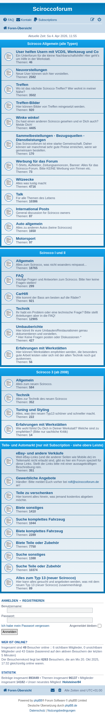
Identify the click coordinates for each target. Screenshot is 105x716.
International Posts (32, 209)
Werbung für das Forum (37, 161)
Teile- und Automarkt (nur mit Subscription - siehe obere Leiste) (52, 445)
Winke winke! (27, 117)
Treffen (22, 85)
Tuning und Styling (32, 410)
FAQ (20, 276)
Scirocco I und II (52, 253)
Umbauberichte (29, 327)
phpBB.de (71, 705)
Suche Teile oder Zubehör (38, 566)
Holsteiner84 (71, 682)
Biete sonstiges (29, 507)
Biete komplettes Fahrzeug (39, 531)
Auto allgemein (29, 224)
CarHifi (22, 294)
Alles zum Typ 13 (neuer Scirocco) (46, 578)
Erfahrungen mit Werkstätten (41, 348)
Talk (19, 194)
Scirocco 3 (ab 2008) (52, 372)
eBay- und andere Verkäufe (39, 453)
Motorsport (26, 238)
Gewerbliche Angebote (36, 478)
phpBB (38, 700)
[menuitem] (8, 19)
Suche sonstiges (30, 554)
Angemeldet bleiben (85, 626)
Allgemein (25, 261)
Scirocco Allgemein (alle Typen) (52, 44)
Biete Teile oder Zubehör (37, 543)
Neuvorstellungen (31, 70)
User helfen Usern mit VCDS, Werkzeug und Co (57, 52)
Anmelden (9, 600)
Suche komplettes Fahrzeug (40, 519)
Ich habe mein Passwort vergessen (25, 625)
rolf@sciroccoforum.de (83, 481)
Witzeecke (25, 179)
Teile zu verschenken (34, 493)
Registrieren (33, 600)
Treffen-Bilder (28, 103)
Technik (23, 308)
